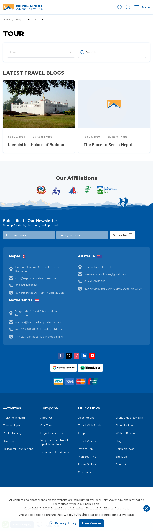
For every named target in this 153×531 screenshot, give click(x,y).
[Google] (64, 367)
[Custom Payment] (76, 381)
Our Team (46, 425)
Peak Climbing (12, 433)
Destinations (86, 417)
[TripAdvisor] (90, 367)
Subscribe (122, 235)
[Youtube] (92, 356)
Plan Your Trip (87, 456)
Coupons (84, 433)
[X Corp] (69, 356)
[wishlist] (119, 7)
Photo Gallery (87, 464)
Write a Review (125, 433)
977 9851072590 (26, 285)
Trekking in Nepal (14, 417)
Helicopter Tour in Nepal (18, 449)
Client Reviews (125, 425)
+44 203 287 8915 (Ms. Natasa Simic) (39, 336)
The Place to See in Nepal (107, 144)
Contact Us (123, 464)
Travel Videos (87, 441)
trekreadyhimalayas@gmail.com (105, 274)
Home (6, 19)
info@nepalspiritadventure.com (35, 278)
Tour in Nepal (11, 425)
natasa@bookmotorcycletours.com (38, 322)
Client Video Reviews (129, 417)
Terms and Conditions (54, 452)
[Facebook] (61, 356)
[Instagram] (76, 356)
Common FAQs (125, 449)
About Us (46, 417)
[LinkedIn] (84, 356)
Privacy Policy (62, 523)
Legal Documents (51, 433)
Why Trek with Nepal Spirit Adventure (54, 442)
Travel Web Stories (90, 425)
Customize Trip (87, 472)
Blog (19, 19)
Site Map (121, 456)
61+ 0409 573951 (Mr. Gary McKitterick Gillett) (113, 288)
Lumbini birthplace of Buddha (36, 144)
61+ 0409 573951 (95, 281)
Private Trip (85, 449)
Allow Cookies (91, 523)
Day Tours (9, 441)
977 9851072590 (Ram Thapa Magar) (39, 292)
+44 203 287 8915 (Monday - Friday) (39, 329)
